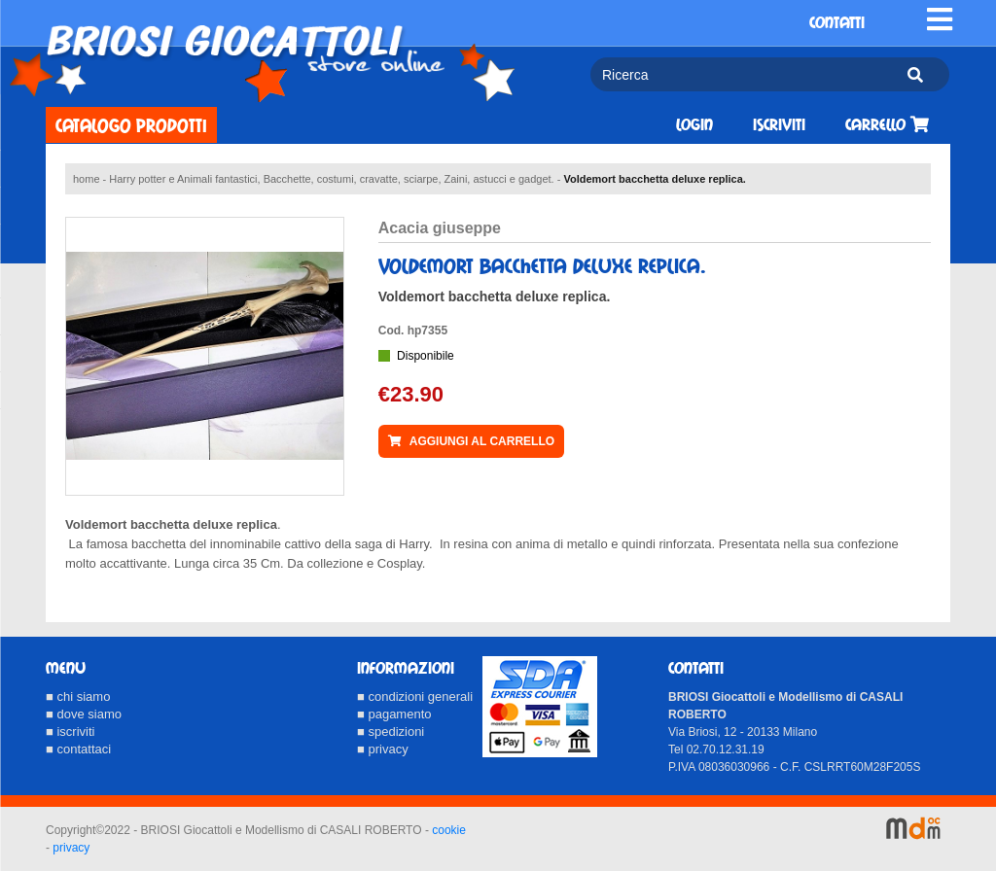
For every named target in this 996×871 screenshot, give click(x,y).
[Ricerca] (740, 74)
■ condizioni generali (415, 696)
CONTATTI (837, 23)
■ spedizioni (390, 731)
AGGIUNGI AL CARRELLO (471, 441)
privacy (71, 847)
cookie (449, 830)
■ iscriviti (70, 731)
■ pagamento (394, 714)
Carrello (887, 125)
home (86, 179)
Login (694, 125)
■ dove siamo (84, 714)
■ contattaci (78, 749)
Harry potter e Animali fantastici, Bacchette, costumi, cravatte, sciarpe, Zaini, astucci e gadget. (331, 179)
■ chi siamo (78, 696)
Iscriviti (779, 125)
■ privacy (383, 749)
